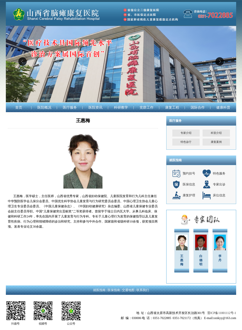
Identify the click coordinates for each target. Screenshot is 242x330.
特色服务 (219, 173)
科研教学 (121, 107)
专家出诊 (219, 184)
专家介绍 (186, 132)
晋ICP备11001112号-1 (221, 313)
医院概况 (44, 107)
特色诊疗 (186, 141)
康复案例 (216, 141)
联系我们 (142, 290)
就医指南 (99, 290)
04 (121, 64)
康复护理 (189, 195)
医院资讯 (95, 107)
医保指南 (114, 290)
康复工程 (172, 107)
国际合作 (198, 107)
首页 (18, 107)
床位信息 (219, 195)
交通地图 (128, 290)
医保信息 (189, 184)
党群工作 (147, 107)
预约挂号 (189, 173)
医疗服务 (70, 107)
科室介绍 (216, 132)
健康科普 (223, 107)
